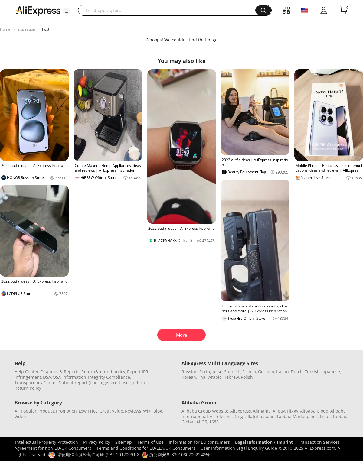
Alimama (262, 411)
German (266, 372)
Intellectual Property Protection (46, 442)
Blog (157, 411)
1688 (214, 422)
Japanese (331, 372)
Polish (247, 377)
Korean (189, 377)
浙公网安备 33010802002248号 (176, 454)
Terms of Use (150, 442)
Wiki (147, 411)
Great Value (111, 411)
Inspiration (26, 29)
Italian (282, 372)
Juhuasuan (264, 416)
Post (45, 29)
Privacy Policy (96, 442)
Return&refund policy (103, 372)
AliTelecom (221, 416)
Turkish (312, 372)
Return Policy (28, 388)
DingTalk (242, 416)
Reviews (133, 411)
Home (5, 29)
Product (46, 411)
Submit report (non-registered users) (96, 382)
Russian (190, 372)
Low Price (88, 411)
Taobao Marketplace (297, 416)
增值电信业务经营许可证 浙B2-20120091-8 (98, 454)
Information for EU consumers (199, 442)
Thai (202, 377)
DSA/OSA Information (64, 377)
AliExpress (240, 411)
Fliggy (292, 411)
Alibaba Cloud (314, 411)
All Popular (26, 411)
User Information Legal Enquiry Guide (239, 448)
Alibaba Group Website (205, 411)
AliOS (201, 422)
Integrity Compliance (109, 377)
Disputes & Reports (60, 372)
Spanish (232, 372)
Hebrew (231, 377)
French (249, 372)
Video (20, 416)
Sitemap (123, 442)
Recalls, (143, 382)
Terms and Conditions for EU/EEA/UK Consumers (145, 448)
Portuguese (210, 372)
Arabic (214, 377)
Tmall (325, 416)
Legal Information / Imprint (264, 442)
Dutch (297, 372)
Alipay (279, 411)
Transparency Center (36, 382)
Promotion (66, 411)
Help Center (27, 372)
